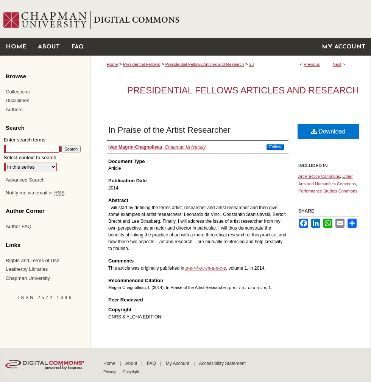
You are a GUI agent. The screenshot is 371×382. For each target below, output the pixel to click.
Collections (18, 92)
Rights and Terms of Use (32, 260)
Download (328, 131)
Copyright (131, 372)
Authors (14, 109)
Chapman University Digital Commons (230, 19)
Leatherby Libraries (27, 269)
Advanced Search (25, 180)
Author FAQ (18, 226)
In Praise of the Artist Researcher (169, 130)
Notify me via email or (35, 193)
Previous (312, 64)
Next (337, 64)
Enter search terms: (25, 140)
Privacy (110, 372)
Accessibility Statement (222, 363)
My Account (178, 363)
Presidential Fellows (141, 64)
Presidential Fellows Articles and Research (204, 64)
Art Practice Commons (319, 176)
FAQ (152, 363)
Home (112, 64)
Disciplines (17, 100)
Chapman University (28, 278)
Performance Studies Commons (327, 191)
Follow (275, 146)
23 (251, 64)
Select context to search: (31, 157)
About (132, 363)
